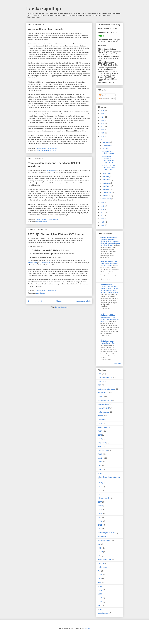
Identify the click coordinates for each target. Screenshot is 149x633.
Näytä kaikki (117, 363)
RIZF (100, 556)
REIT (100, 446)
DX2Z (100, 454)
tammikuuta (106, 199)
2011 (103, 219)
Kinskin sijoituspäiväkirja (107, 341)
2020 (103, 130)
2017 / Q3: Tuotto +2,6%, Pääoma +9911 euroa (56, 234)
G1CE (100, 602)
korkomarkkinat (103, 412)
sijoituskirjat (102, 536)
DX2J (100, 490)
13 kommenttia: (53, 219)
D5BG (100, 590)
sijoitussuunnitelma (105, 400)
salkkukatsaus (41, 293)
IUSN (100, 465)
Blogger (87, 628)
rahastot (101, 397)
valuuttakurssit (103, 613)
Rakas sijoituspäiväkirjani (107, 314)
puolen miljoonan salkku (106, 533)
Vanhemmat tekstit (83, 301)
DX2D (100, 525)
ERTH (100, 598)
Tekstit (102, 95)
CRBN (100, 506)
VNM (100, 586)
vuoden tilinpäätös (104, 427)
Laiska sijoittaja (43, 8)
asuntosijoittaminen (105, 559)
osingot (100, 416)
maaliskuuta (107, 192)
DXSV (100, 494)
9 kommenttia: (53, 148)
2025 (103, 114)
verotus (100, 458)
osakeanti (39, 222)
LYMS (100, 513)
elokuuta (105, 176)
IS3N (100, 439)
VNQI (100, 462)
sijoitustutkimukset (104, 540)
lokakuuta (106, 148)
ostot (45, 222)
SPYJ (100, 605)
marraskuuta (107, 145)
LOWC (100, 575)
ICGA (100, 510)
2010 (103, 222)
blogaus (101, 563)
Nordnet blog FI (106, 284)
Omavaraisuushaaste (108, 262)
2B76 (100, 435)
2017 (103, 139)
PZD (99, 517)
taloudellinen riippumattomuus (109, 477)
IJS (99, 544)
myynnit (101, 381)
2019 (103, 133)
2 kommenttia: (53, 290)
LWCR (100, 469)
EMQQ (100, 483)
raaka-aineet (102, 567)
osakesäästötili (103, 408)
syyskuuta (106, 173)
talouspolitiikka (103, 404)
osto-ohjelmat (103, 450)
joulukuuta (106, 142)
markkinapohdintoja (105, 377)
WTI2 (100, 529)
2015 (103, 206)
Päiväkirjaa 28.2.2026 (108, 344)
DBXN (100, 594)
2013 (103, 212)
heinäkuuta (106, 180)
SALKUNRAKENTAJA (108, 237)
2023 (103, 120)
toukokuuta (106, 186)
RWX (100, 582)
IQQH (100, 548)
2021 (103, 127)
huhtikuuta (106, 189)
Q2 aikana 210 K (44, 263)
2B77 (100, 502)
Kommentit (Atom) (61, 307)
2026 (103, 111)
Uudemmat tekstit (35, 301)
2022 (103, 123)
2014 (103, 209)
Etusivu (59, 301)
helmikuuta (106, 196)
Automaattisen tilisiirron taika (46, 29)
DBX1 (100, 487)
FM (99, 571)
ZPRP (100, 521)
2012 (103, 216)
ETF (54, 150)
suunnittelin (51, 170)
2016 (103, 203)
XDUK (100, 609)
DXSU (100, 423)
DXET (100, 431)
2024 (103, 117)
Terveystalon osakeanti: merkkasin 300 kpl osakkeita (108, 159)
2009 (103, 225)
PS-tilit (100, 552)
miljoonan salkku (104, 498)
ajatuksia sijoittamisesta (44, 150)
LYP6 (100, 579)
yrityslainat (102, 442)
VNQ (100, 473)
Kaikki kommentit (106, 98)
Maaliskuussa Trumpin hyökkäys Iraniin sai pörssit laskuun (109, 319)
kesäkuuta (106, 183)
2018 (103, 136)
